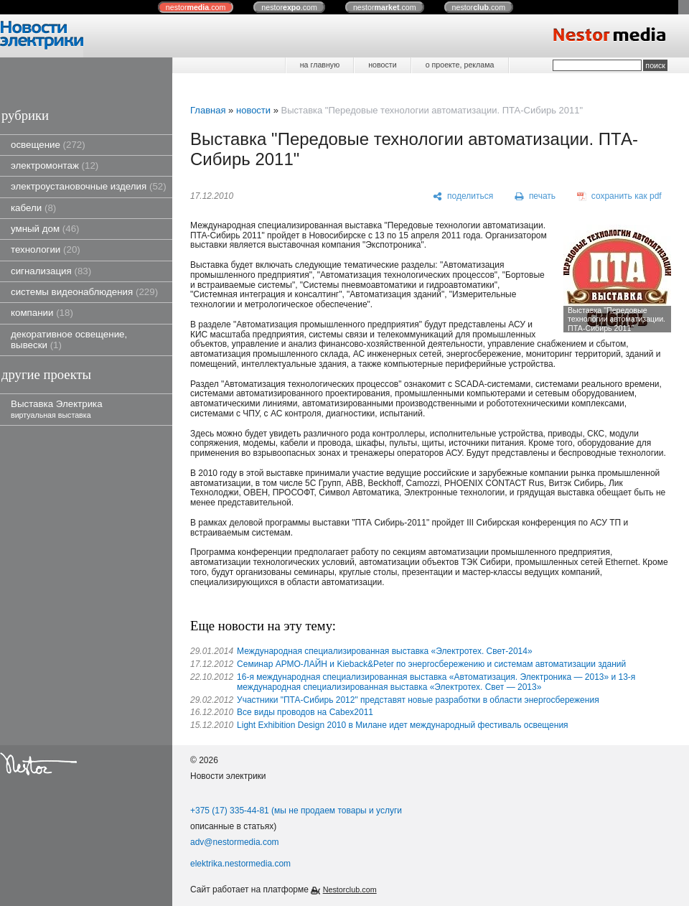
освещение (48, 144)
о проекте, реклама (460, 64)
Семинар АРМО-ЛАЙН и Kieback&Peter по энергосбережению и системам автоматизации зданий (431, 664)
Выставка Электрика (57, 408)
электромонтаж (54, 165)
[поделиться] (463, 196)
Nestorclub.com (350, 889)
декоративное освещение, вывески (69, 339)
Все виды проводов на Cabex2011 (305, 712)
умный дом (45, 228)
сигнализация (51, 271)
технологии (45, 249)
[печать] (535, 196)
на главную (319, 64)
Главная (207, 110)
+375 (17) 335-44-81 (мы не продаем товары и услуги (296, 810)
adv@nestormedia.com (234, 842)
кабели (33, 207)
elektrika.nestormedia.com (240, 864)
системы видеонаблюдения (84, 291)
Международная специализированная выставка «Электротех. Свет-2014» (385, 651)
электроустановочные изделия (89, 186)
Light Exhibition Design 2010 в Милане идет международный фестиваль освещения (402, 725)
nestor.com (196, 7)
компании (42, 312)
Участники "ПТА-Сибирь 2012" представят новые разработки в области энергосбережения (418, 700)
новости (382, 64)
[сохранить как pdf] (619, 196)
